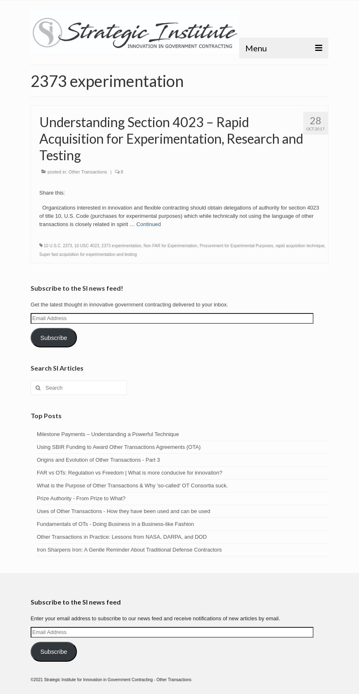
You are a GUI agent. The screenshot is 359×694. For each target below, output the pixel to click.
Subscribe (53, 338)
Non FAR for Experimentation (170, 245)
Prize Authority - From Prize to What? (81, 498)
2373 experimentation (121, 245)
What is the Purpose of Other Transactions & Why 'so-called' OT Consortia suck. (132, 485)
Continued (148, 224)
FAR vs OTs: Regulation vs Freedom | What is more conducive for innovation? (129, 473)
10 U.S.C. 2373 (58, 245)
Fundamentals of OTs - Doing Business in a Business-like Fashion (115, 524)
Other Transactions (88, 171)
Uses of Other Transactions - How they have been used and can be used (123, 511)
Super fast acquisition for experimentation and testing (88, 254)
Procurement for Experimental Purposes (236, 245)
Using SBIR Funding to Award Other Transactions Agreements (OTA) (119, 447)
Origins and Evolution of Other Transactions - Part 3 (98, 460)
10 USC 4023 (86, 245)
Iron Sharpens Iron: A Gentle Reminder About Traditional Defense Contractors (129, 550)
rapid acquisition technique (299, 245)
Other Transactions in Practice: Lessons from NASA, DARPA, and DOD (122, 537)
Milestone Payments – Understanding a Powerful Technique (108, 434)
